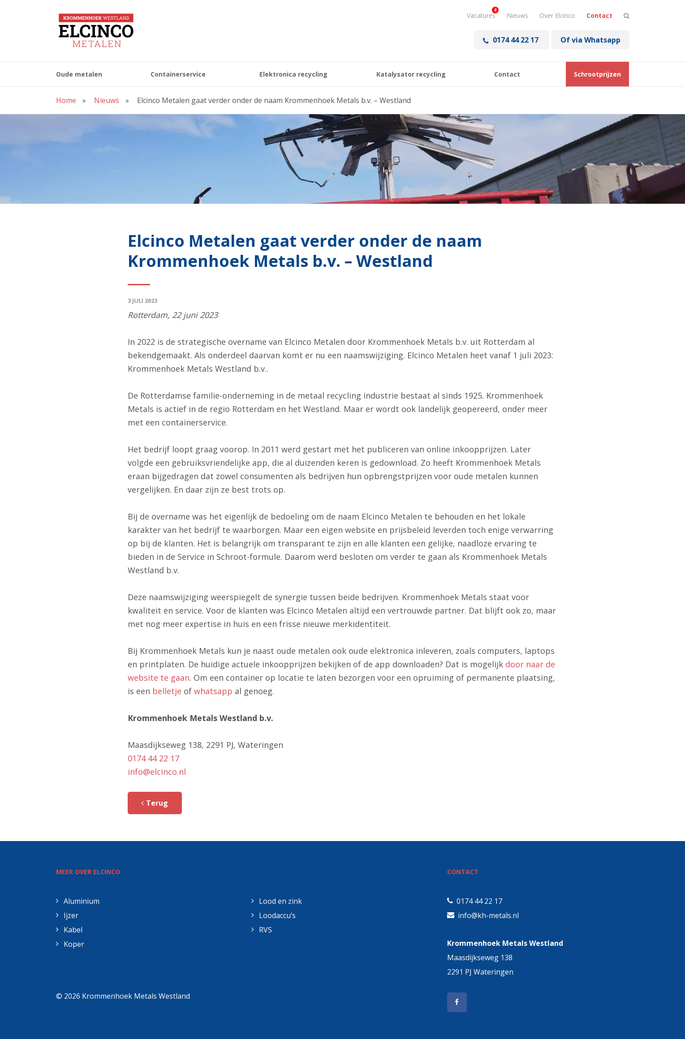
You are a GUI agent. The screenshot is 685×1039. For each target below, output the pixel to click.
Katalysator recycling (411, 74)
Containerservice (178, 74)
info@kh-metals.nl (488, 915)
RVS (261, 930)
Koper (70, 944)
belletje (166, 691)
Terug (159, 803)
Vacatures (481, 15)
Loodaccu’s (273, 915)
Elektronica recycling (293, 74)
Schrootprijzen (597, 74)
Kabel (69, 930)
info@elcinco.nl (157, 771)
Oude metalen (79, 74)
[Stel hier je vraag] (626, 15)
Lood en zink (276, 901)
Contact (599, 15)
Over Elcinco (557, 15)
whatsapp (213, 691)
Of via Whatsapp (590, 40)
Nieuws (517, 15)
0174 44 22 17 (511, 40)
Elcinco (96, 31)
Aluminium (77, 901)
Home (66, 100)
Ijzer (67, 915)
